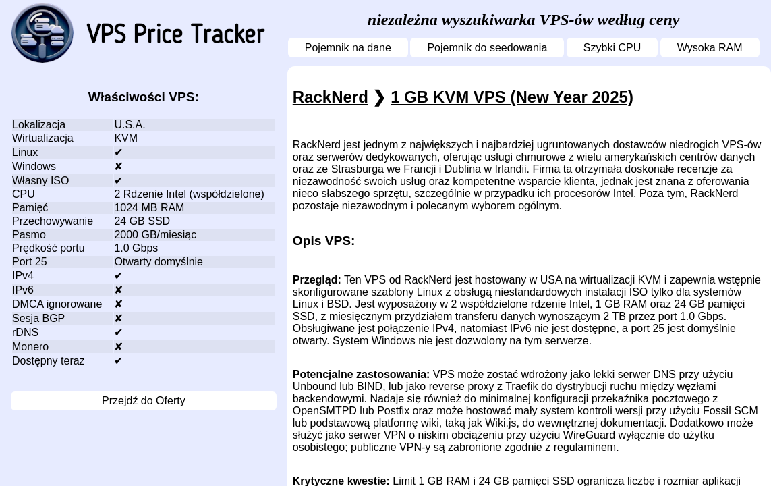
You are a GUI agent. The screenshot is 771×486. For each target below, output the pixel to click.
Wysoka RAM (710, 47)
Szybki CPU (612, 47)
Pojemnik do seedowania (487, 47)
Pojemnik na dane (348, 47)
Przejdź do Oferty (143, 400)
